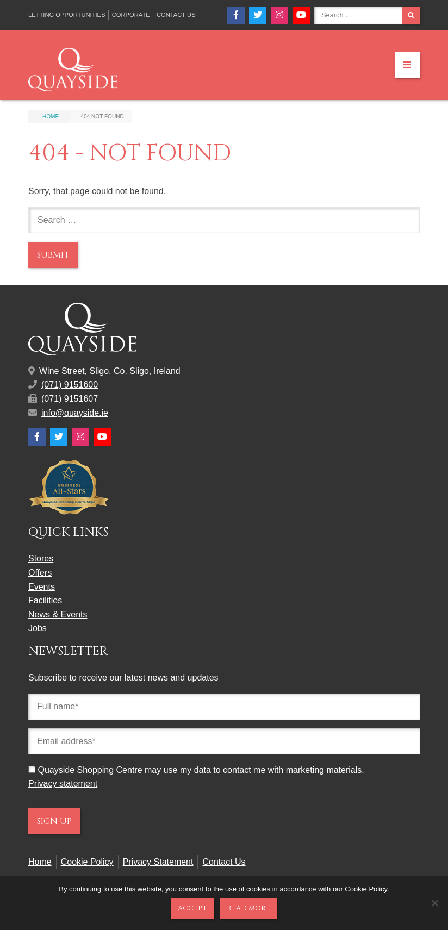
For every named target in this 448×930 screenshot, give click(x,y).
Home (40, 861)
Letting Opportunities (66, 14)
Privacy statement (62, 783)
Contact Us (176, 14)
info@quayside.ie (74, 412)
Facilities (45, 600)
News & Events (57, 614)
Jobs (37, 628)
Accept (192, 908)
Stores (40, 558)
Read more (248, 908)
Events (41, 586)
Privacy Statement (158, 861)
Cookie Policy (87, 861)
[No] (434, 902)
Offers (40, 572)
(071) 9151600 (69, 384)
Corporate (131, 14)
